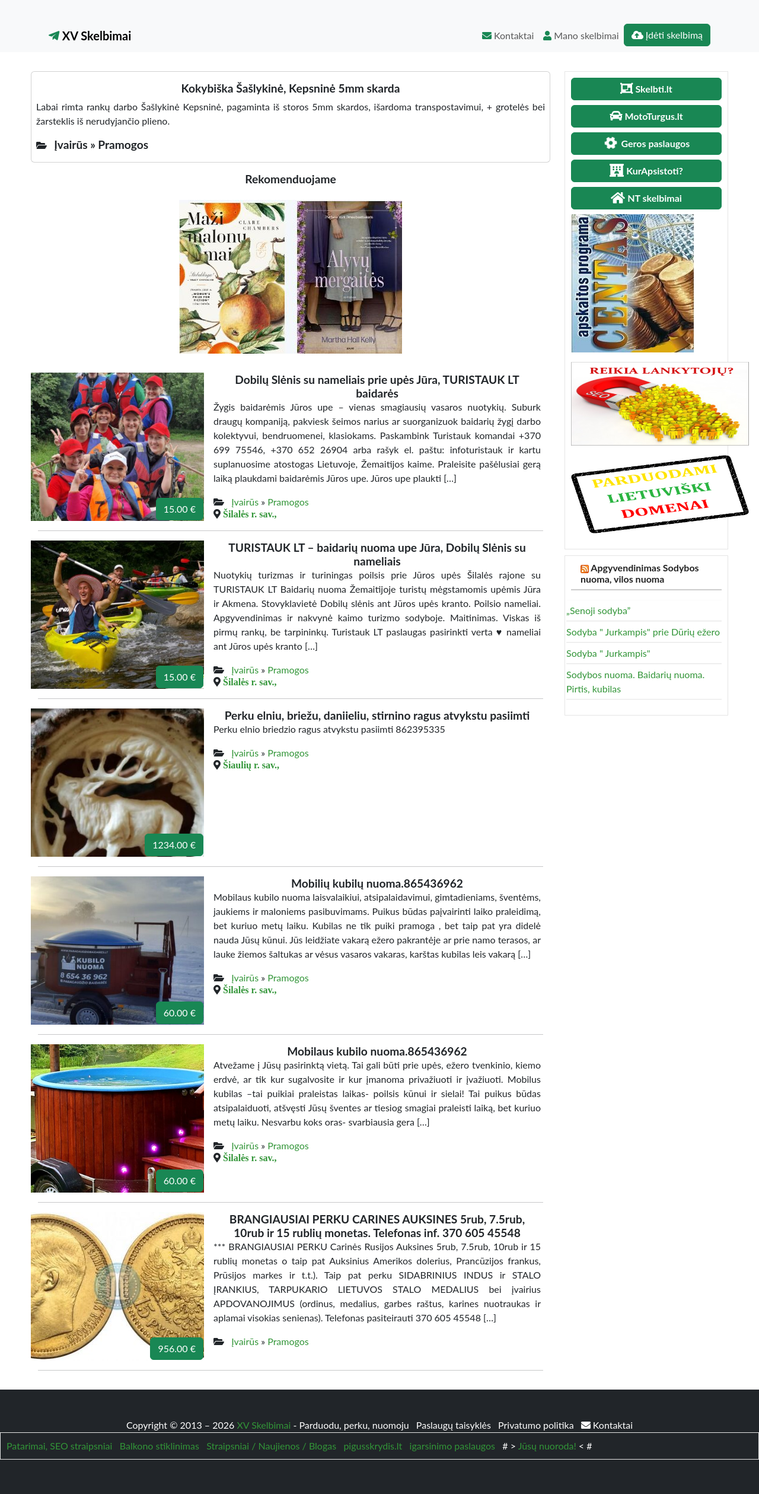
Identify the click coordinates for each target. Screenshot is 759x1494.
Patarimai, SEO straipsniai (59, 1445)
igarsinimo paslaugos (452, 1445)
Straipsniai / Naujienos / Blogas (271, 1445)
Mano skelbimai (580, 35)
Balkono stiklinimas (159, 1445)
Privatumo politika (537, 1425)
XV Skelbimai (90, 35)
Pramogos (288, 501)
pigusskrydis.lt (372, 1445)
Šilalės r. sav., (250, 514)
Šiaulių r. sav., (251, 765)
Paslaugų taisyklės (454, 1425)
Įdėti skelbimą (667, 34)
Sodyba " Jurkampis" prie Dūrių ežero (643, 631)
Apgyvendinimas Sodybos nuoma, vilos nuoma (640, 573)
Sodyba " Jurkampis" (608, 653)
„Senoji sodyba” (598, 610)
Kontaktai (508, 35)
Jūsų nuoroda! (547, 1445)
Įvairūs (245, 501)
